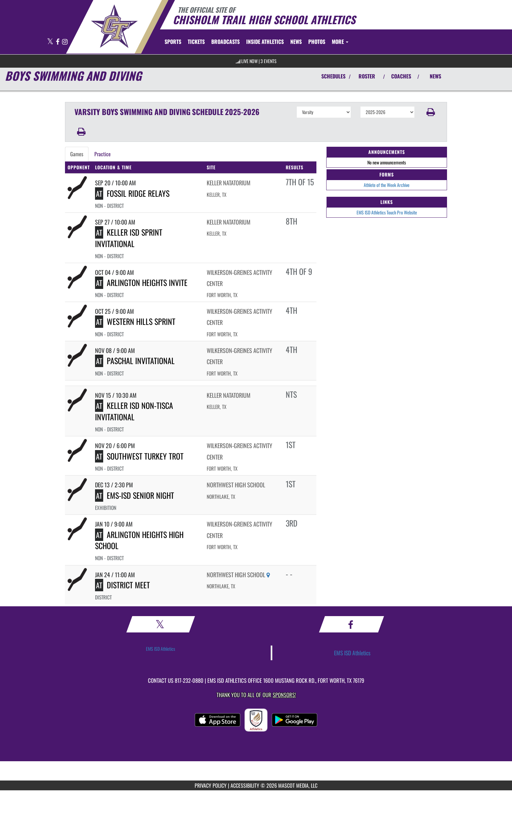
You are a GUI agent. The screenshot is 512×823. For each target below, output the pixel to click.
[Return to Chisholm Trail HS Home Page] (114, 26)
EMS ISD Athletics (160, 648)
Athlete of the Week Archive (386, 184)
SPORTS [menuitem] (173, 41)
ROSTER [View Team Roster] (367, 76)
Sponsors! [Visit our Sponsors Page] (284, 695)
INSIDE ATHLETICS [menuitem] (265, 41)
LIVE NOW (249, 61)
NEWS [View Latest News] (435, 76)
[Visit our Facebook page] (58, 42)
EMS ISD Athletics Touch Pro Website (387, 212)
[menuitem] (196, 41)
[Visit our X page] (50, 42)
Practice (102, 154)
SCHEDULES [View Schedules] (333, 76)
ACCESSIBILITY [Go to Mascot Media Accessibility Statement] (245, 785)
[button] (431, 112)
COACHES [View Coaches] (401, 76)
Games (76, 154)
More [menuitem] (340, 41)
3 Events (269, 61)
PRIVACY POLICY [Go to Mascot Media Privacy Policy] (211, 785)
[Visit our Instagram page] (65, 42)
